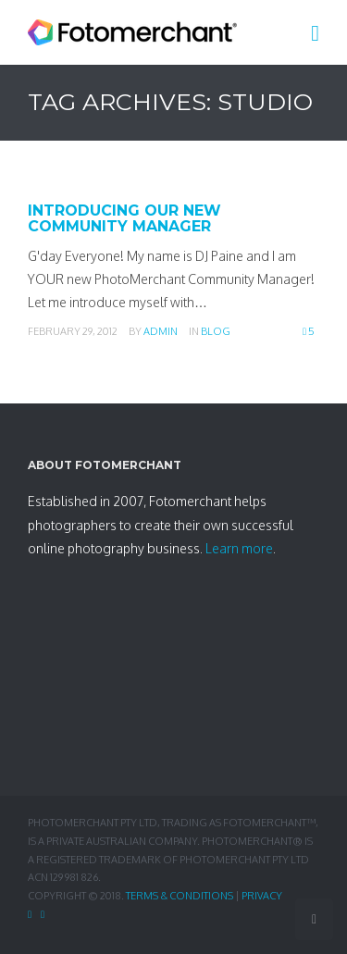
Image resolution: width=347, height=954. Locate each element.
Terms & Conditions (179, 895)
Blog (215, 331)
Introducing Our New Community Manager (124, 219)
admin (160, 331)
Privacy (262, 895)
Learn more (239, 548)
